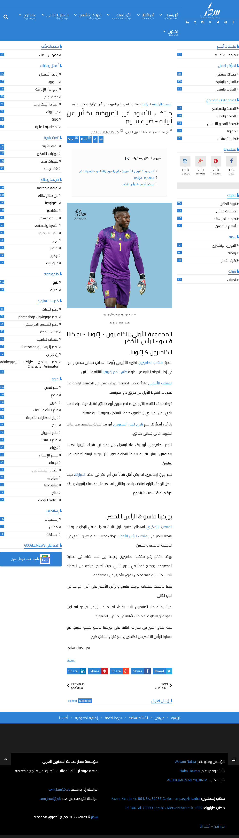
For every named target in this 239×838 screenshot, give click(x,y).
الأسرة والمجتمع (46, 226)
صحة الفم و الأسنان (221, 124)
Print (86, 139)
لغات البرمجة (49, 332)
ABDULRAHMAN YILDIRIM (186, 780)
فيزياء (54, 448)
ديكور (55, 256)
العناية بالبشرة (226, 82)
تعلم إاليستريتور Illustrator (39, 347)
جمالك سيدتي (226, 75)
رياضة (71, 660)
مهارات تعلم (49, 162)
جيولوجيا (52, 478)
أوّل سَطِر (171, 16)
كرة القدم (228, 261)
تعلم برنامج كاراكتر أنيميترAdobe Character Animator (29, 365)
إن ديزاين (52, 355)
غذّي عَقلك (121, 16)
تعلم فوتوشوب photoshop (38, 317)
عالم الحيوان (50, 433)
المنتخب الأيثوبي (160, 383)
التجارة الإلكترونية (46, 105)
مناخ (55, 493)
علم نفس (51, 388)
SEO (55, 120)
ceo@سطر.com (59, 789)
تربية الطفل (228, 204)
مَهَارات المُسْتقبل (90, 16)
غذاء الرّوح (29, 16)
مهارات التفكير (48, 154)
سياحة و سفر (49, 218)
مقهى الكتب (49, 55)
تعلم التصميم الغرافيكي (41, 325)
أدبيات (231, 280)
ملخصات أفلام (225, 55)
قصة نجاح (51, 97)
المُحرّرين (173, 32)
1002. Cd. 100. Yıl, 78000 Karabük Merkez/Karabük (163, 807)
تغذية (54, 290)
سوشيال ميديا (48, 233)
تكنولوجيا (52, 203)
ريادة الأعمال (49, 75)
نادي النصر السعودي (128, 424)
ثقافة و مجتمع (48, 188)
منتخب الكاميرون (150, 362)
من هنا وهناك (48, 196)
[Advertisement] (119, 72)
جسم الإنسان (49, 456)
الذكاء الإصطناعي (45, 470)
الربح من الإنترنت (47, 90)
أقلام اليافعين (225, 226)
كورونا (231, 131)
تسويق (53, 82)
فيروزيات (52, 263)
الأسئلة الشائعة (138, 717)
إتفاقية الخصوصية (86, 717)
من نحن (159, 717)
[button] (31, 559)
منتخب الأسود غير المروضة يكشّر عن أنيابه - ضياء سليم (119, 117)
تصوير (54, 248)
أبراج (55, 241)
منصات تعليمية (48, 340)
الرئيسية (175, 717)
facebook (85, 700)
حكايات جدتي (226, 211)
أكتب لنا (63, 717)
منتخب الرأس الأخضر (132, 536)
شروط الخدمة (113, 717)
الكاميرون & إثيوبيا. (143, 177)
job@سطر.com (50, 798)
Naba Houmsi (189, 770)
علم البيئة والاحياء (46, 410)
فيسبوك (52, 112)
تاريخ (55, 425)
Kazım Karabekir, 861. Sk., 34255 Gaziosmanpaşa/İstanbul (155, 798)
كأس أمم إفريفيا (115, 371)
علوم (55, 395)
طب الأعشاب (226, 139)
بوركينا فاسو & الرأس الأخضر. (137, 184)
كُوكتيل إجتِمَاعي (57, 16)
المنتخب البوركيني (158, 526)
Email (73, 139)
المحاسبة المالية (47, 127)
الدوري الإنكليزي (224, 246)
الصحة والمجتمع (224, 109)
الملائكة (52, 535)
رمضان (54, 527)
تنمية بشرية (50, 146)
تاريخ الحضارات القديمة (42, 418)
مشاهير (53, 211)
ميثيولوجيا (51, 485)
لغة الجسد (51, 169)
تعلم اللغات (50, 310)
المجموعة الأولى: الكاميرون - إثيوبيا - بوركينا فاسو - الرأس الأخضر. (116, 171)
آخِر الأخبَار (148, 16)
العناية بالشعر (226, 90)
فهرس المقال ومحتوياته (143, 158)
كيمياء (54, 463)
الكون (54, 403)
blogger (72, 700)
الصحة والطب (226, 116)
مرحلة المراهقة (225, 219)
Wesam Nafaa (185, 761)
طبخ (56, 283)
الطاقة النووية (48, 500)
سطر (94, 817)
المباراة (81, 474)
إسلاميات (52, 520)
